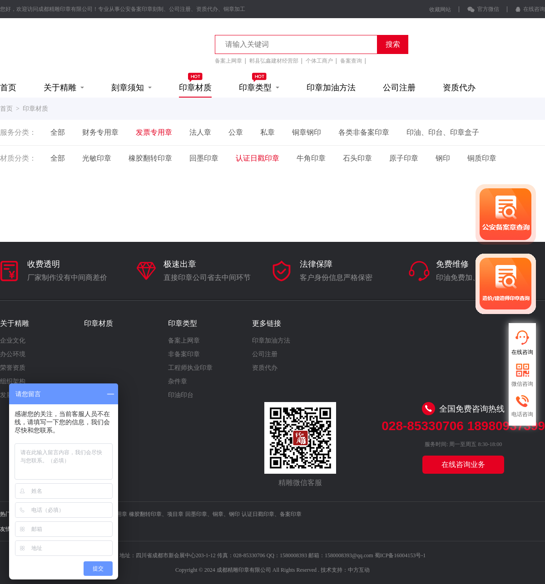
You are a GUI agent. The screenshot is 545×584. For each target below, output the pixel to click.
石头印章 (357, 158)
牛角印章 (311, 158)
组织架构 (12, 381)
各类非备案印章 (363, 132)
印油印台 (180, 395)
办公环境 (12, 354)
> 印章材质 (30, 108)
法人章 (200, 132)
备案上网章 (228, 61)
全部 (57, 132)
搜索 (393, 44)
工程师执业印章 (190, 367)
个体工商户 (319, 61)
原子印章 (403, 158)
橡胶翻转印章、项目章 (156, 514)
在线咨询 (530, 9)
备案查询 (351, 61)
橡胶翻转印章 (150, 158)
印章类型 (259, 82)
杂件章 (177, 381)
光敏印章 (96, 158)
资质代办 (459, 87)
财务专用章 (100, 132)
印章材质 (195, 82)
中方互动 (359, 570)
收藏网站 (440, 9)
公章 (235, 132)
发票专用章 (154, 132)
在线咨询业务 (463, 464)
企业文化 (12, 340)
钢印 (443, 158)
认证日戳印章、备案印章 (272, 514)
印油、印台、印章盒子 (442, 132)
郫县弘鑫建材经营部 (273, 61)
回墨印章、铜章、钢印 (212, 514)
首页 (8, 87)
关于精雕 (64, 87)
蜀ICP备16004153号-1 (400, 555)
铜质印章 (481, 158)
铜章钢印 (306, 132)
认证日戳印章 (257, 158)
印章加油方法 (331, 87)
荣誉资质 (12, 367)
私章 (267, 132)
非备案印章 (184, 354)
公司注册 (399, 87)
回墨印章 (203, 158)
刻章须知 (131, 87)
